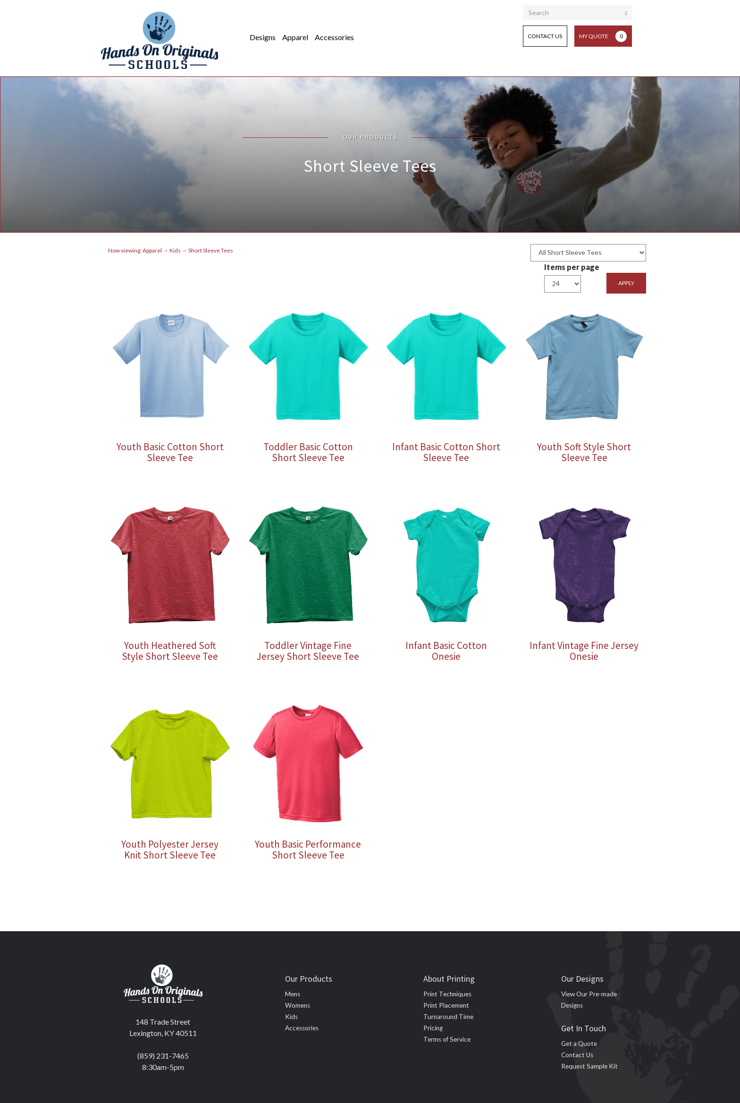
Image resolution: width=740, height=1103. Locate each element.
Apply (626, 282)
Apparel (295, 37)
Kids (291, 1016)
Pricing (433, 1028)
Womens (297, 1005)
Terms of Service (447, 1039)
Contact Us (545, 36)
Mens (292, 994)
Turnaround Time (448, 1016)
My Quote (603, 36)
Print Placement (446, 1005)
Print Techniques (447, 994)
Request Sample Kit (589, 1066)
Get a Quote (579, 1043)
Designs (263, 37)
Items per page (571, 266)
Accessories (334, 37)
